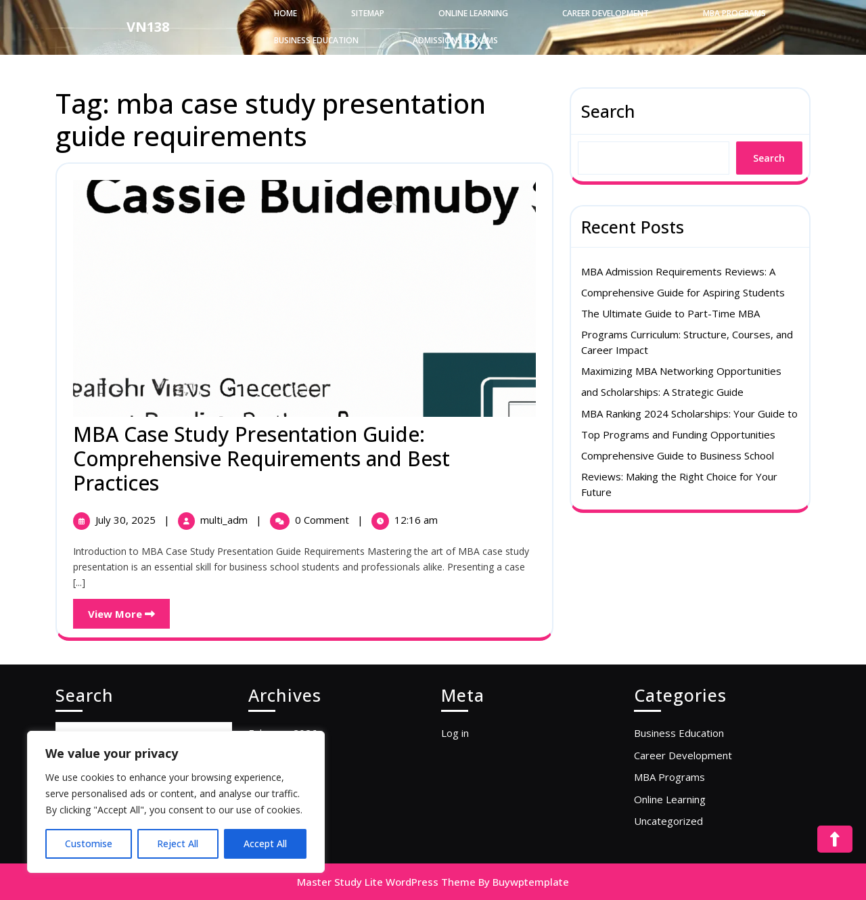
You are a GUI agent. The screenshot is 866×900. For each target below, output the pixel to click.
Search (608, 110)
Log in (455, 733)
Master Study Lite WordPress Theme (386, 881)
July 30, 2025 (126, 519)
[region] (176, 802)
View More (129, 610)
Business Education (316, 40)
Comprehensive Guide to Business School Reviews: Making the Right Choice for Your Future (679, 474)
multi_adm (225, 519)
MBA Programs (734, 13)
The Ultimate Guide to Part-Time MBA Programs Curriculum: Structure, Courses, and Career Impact (687, 332)
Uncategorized (668, 821)
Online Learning (473, 13)
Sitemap (367, 13)
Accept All (265, 843)
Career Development (605, 13)
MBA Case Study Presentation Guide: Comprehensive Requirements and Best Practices (261, 458)
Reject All (177, 843)
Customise (88, 843)
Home (285, 13)
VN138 (148, 27)
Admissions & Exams (455, 40)
